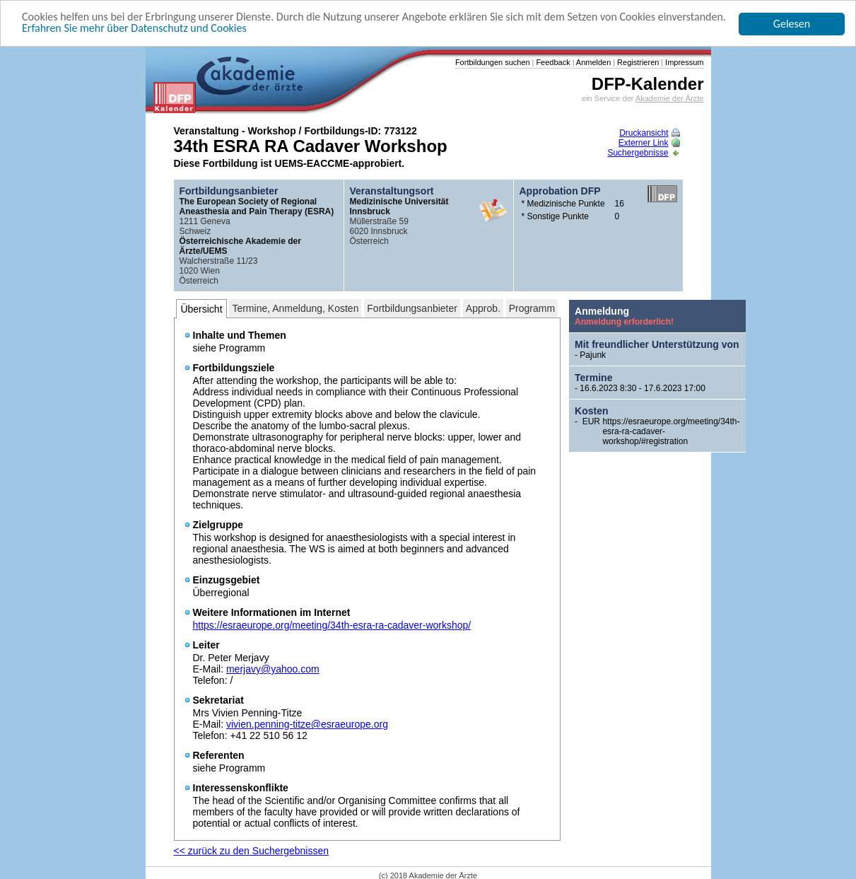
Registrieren (637, 62)
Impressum (683, 62)
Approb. (483, 308)
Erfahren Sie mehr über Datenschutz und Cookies (134, 28)
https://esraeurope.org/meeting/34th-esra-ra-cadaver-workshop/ (332, 625)
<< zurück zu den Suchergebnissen (251, 850)
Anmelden (592, 62)
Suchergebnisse (643, 153)
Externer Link (649, 143)
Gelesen (791, 23)
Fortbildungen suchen (492, 62)
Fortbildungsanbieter (412, 308)
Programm (532, 308)
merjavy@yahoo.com (272, 669)
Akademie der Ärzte (669, 98)
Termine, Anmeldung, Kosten (295, 308)
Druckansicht (649, 133)
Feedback (552, 62)
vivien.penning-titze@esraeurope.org (307, 724)
